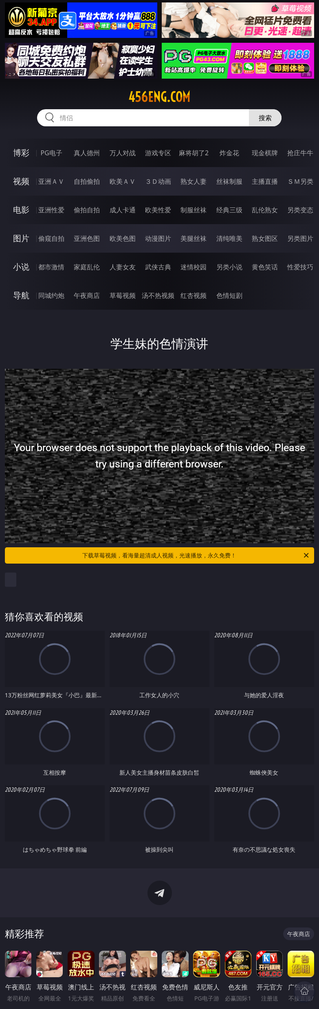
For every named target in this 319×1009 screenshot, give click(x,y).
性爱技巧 (300, 266)
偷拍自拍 (87, 209)
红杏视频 (193, 295)
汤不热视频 (158, 295)
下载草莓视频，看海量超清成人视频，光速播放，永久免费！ (196, 555)
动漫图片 (158, 238)
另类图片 (300, 238)
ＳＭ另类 (300, 181)
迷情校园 (193, 266)
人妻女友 (123, 266)
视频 (21, 181)
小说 (21, 266)
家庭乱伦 (87, 266)
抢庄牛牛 (300, 152)
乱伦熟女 (265, 209)
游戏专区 (158, 152)
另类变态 (300, 209)
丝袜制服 (229, 181)
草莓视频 (123, 295)
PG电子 (51, 152)
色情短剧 (229, 295)
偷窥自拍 (51, 238)
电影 (21, 209)
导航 (21, 295)
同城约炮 (51, 295)
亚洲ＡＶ (51, 181)
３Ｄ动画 (158, 181)
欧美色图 (123, 238)
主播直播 (265, 181)
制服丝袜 (193, 209)
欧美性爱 (158, 209)
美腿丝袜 (193, 238)
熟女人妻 (193, 181)
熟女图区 (265, 238)
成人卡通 (123, 209)
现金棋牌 (265, 152)
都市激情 (51, 266)
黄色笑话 (265, 266)
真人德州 (87, 152)
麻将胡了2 (194, 152)
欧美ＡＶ (123, 181)
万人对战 (123, 152)
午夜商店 (87, 295)
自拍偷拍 (87, 181)
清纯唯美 (229, 238)
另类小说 (229, 266)
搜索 (265, 117)
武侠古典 (158, 266)
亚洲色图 (87, 238)
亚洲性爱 (51, 209)
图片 (21, 238)
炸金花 (229, 152)
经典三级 (229, 209)
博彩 (21, 152)
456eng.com (159, 97)
